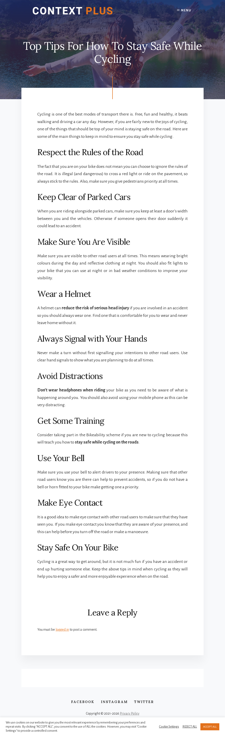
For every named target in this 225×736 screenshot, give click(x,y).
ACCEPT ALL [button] (210, 726)
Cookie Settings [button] (169, 726)
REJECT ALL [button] (189, 726)
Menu (186, 10)
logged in (62, 629)
